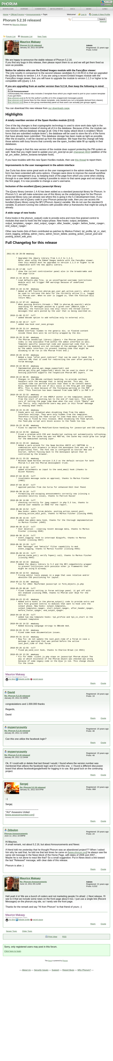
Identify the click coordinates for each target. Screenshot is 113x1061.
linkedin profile (24, 762)
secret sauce (38, 762)
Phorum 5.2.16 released (31, 45)
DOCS (72, 9)
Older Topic (27, 1014)
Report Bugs (68, 1053)
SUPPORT (24, 9)
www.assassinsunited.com (20, 897)
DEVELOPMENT (56, 9)
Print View (52, 1019)
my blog (12, 762)
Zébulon (13, 912)
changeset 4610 (82, 152)
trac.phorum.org (15, 98)
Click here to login (12, 1034)
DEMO (88, 9)
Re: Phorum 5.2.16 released (17, 778)
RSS (64, 1019)
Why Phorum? (84, 1053)
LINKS (104, 9)
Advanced (103, 21)
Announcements (33, 14)
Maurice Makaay (19, 24)
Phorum (65, 1043)
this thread (80, 160)
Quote (103, 766)
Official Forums (17, 14)
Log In (84, 14)
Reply (92, 766)
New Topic (42, 36)
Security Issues (41, 1053)
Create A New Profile (101, 14)
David (11, 775)
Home (5, 14)
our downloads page (58, 108)
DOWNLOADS (8, 9)
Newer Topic (11, 1014)
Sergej (24, 866)
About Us (26, 1053)
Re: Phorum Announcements (33, 964)
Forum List (10, 36)
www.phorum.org (77, 935)
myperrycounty (17, 809)
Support (55, 1053)
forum (50, 1043)
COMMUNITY (40, 9)
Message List (26, 36)
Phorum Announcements (16, 916)
